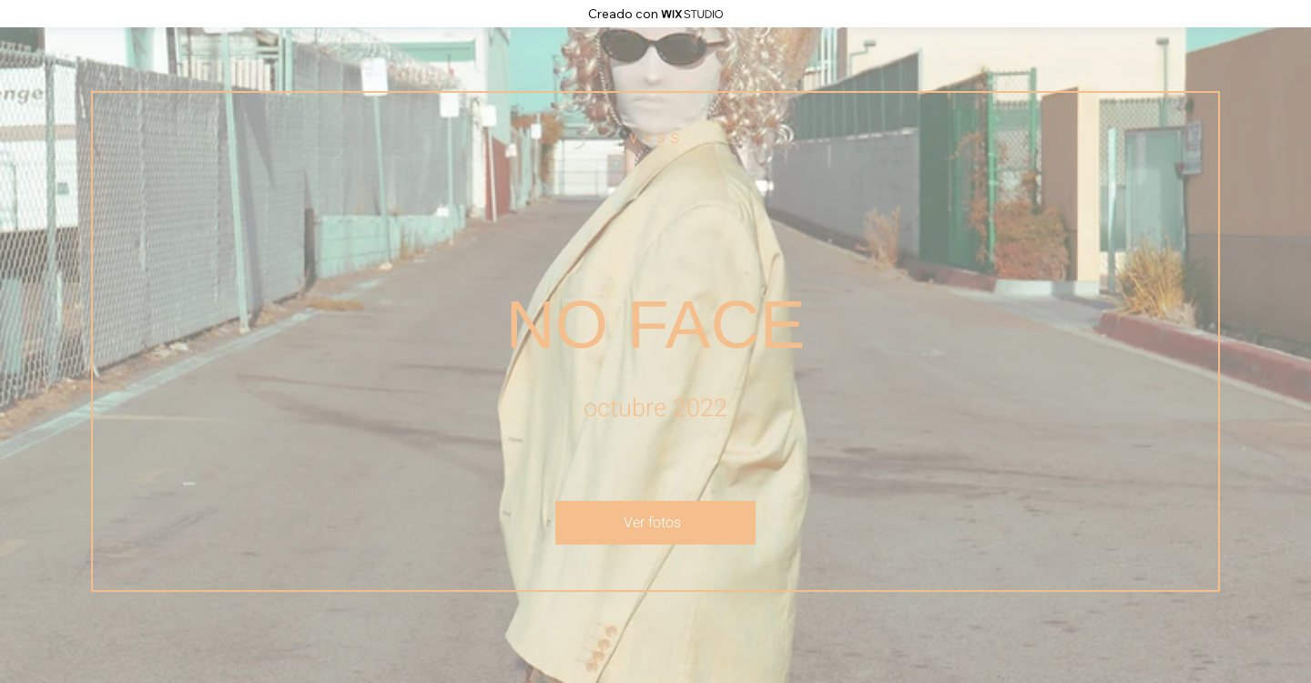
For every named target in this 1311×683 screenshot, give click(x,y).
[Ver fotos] (655, 523)
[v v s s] (655, 137)
